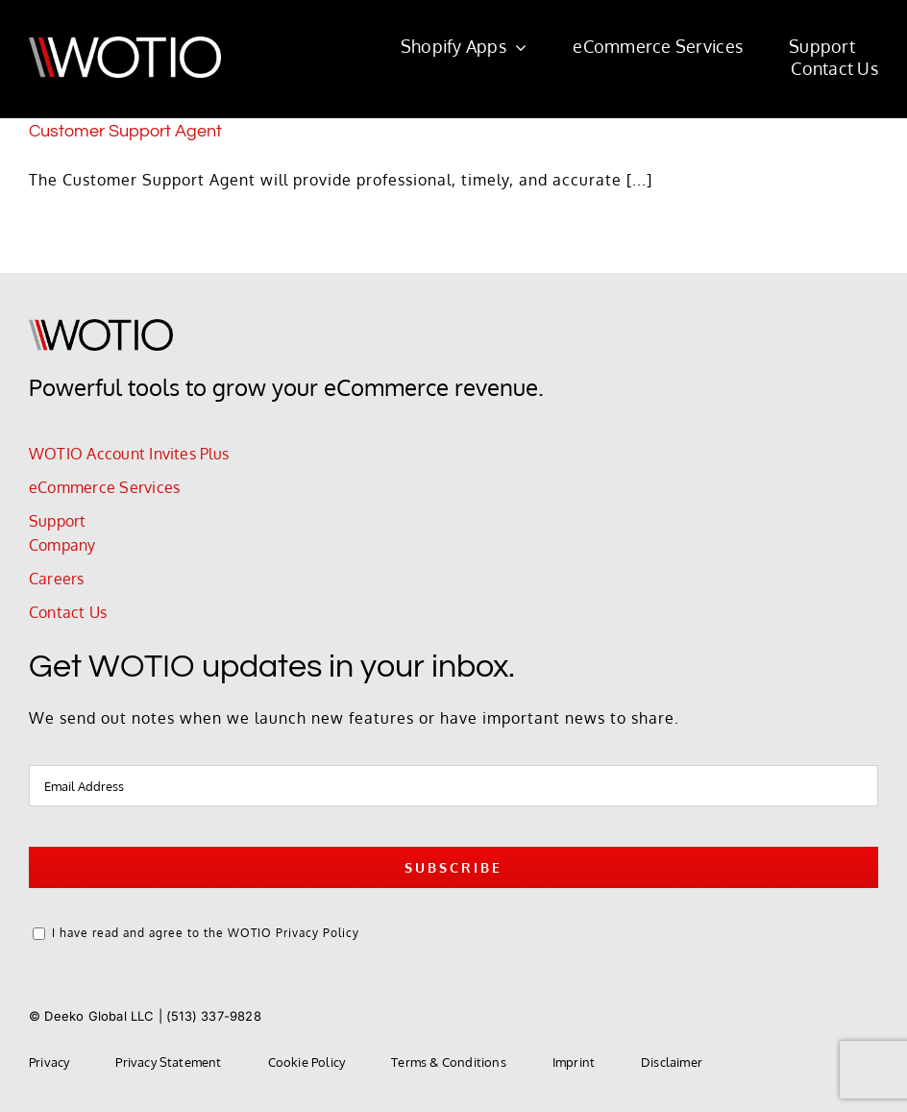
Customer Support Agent (125, 131)
